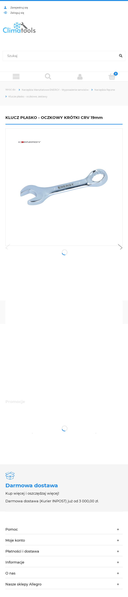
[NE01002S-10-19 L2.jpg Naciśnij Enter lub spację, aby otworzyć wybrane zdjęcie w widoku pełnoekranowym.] (64, 187)
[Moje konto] (80, 76)
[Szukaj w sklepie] (60, 56)
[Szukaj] (120, 56)
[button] (7, 248)
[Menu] (16, 77)
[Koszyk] (112, 76)
